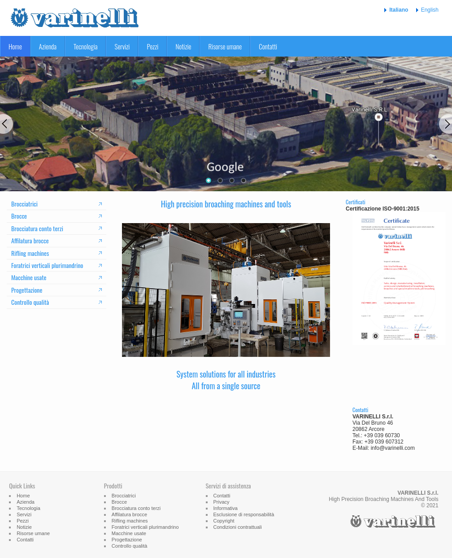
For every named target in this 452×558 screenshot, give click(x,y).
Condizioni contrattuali (237, 527)
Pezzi (152, 46)
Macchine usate (28, 277)
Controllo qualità (30, 302)
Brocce (19, 215)
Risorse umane (225, 46)
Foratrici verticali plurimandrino (47, 265)
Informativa (225, 508)
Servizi (122, 46)
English (430, 10)
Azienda (47, 46)
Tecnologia (85, 46)
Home (15, 46)
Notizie (183, 46)
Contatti (268, 46)
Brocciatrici (24, 203)
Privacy (221, 502)
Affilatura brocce (30, 240)
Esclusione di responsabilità (243, 514)
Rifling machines (30, 253)
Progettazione (26, 289)
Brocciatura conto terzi (37, 228)
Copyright (224, 520)
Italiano (398, 10)
